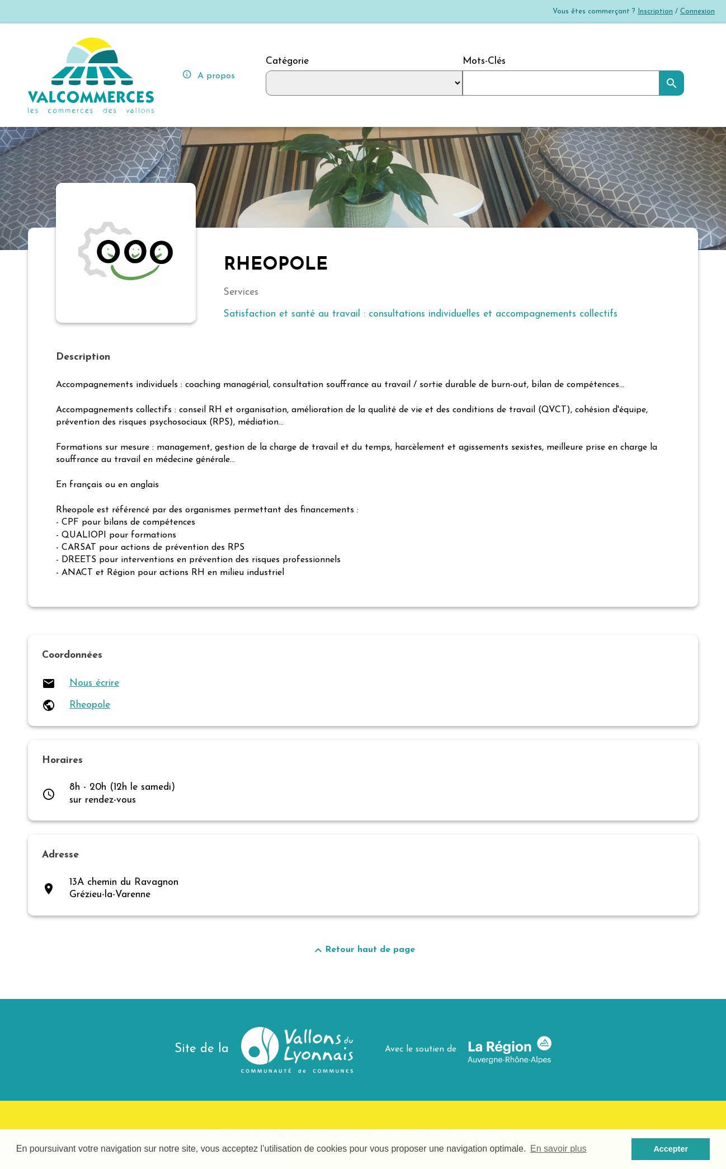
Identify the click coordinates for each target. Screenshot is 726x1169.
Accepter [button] (670, 1148)
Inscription (655, 11)
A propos (208, 75)
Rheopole (89, 705)
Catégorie (287, 61)
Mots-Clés (484, 61)
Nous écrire (94, 683)
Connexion (697, 11)
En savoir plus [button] (558, 1148)
